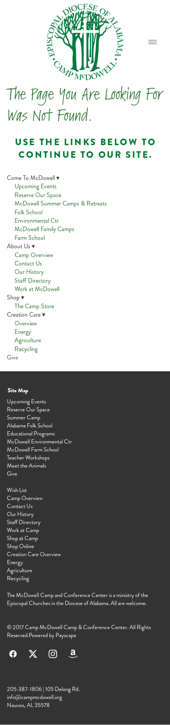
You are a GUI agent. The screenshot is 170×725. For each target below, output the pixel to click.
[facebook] (13, 654)
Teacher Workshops (28, 457)
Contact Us (28, 263)
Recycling (26, 349)
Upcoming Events (36, 186)
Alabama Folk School (29, 425)
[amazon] (73, 654)
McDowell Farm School (33, 449)
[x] (33, 654)
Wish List (17, 490)
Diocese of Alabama (86, 603)
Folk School (28, 212)
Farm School (30, 237)
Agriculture (28, 340)
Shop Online (20, 546)
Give (12, 357)
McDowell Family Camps (44, 229)
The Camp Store (34, 306)
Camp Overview (34, 255)
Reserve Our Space (38, 195)
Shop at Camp (22, 538)
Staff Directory (33, 280)
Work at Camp (23, 530)
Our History (29, 271)
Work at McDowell (37, 289)
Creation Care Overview (34, 554)
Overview (26, 323)
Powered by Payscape (52, 635)
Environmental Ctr (37, 220)
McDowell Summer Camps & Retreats (61, 203)
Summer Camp (23, 417)
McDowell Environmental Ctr (39, 441)
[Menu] (152, 42)
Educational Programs (31, 433)
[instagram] (53, 654)
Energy (23, 331)
